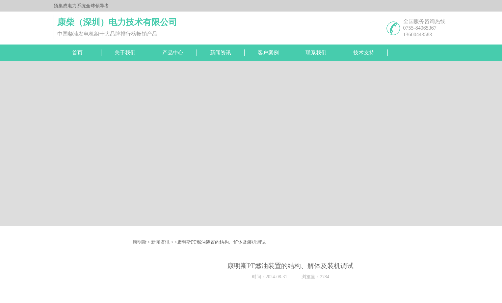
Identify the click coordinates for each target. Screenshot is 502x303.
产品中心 (172, 52)
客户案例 (268, 52)
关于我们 (125, 52)
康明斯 (139, 242)
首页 (77, 52)
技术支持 (363, 52)
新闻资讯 (220, 52)
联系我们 (316, 52)
